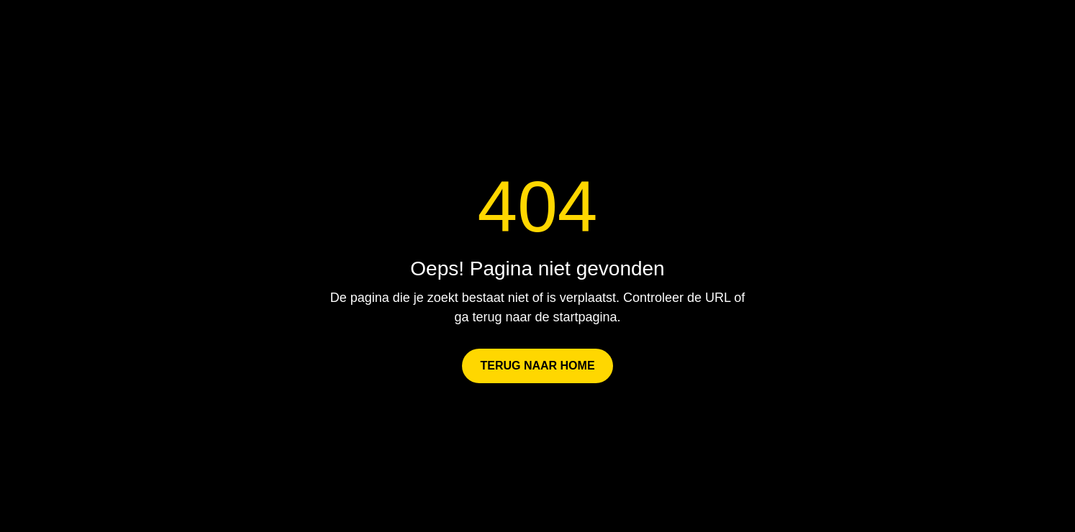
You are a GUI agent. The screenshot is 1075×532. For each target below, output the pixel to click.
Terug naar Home (537, 365)
